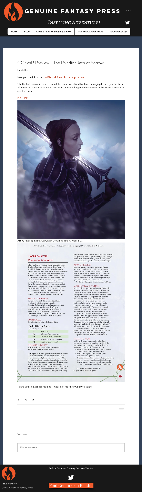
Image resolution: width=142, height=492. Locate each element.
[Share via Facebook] (18, 399)
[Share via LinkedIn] (33, 399)
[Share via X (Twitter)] (25, 399)
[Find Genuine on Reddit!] (71, 485)
